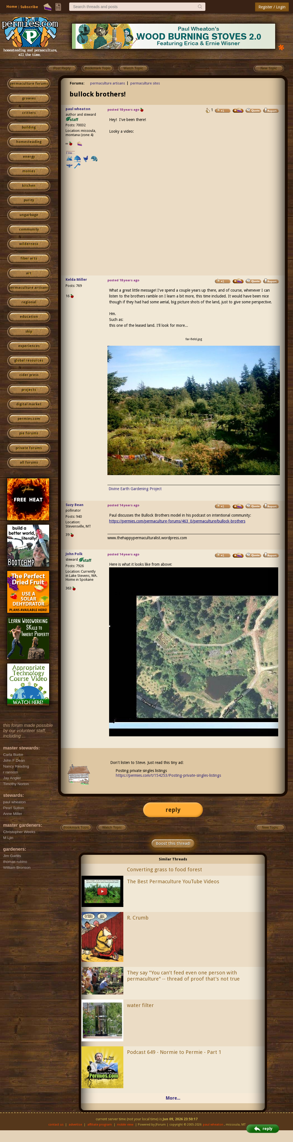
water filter (140, 1005)
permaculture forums (29, 84)
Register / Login (271, 7)
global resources (28, 360)
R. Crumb (137, 918)
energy (29, 157)
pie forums (28, 433)
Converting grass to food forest (164, 869)
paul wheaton (78, 109)
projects (28, 390)
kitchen (28, 186)
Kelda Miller (76, 279)
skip (28, 331)
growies (29, 98)
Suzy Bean (74, 505)
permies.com (29, 419)
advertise (75, 1124)
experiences (29, 346)
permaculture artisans (29, 288)
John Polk (74, 554)
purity (29, 200)
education (29, 317)
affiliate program (99, 1124)
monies (28, 171)
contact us (56, 1124)
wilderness (28, 244)
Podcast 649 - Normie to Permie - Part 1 (174, 1052)
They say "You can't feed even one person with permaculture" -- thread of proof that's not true (183, 976)
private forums (29, 448)
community (29, 229)
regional (28, 302)
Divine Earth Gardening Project (135, 489)
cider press (29, 375)
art (29, 273)
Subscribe (29, 7)
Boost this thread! (173, 843)
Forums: (77, 83)
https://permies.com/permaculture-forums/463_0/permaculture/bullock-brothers (177, 521)
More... (173, 1098)
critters (29, 113)
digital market (29, 404)
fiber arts (28, 258)
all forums (29, 462)
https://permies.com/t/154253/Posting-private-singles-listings (168, 775)
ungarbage (29, 215)
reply (173, 809)
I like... (70, 152)
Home (11, 6)
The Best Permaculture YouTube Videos (173, 881)
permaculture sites (145, 83)
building (29, 127)
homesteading (29, 142)
